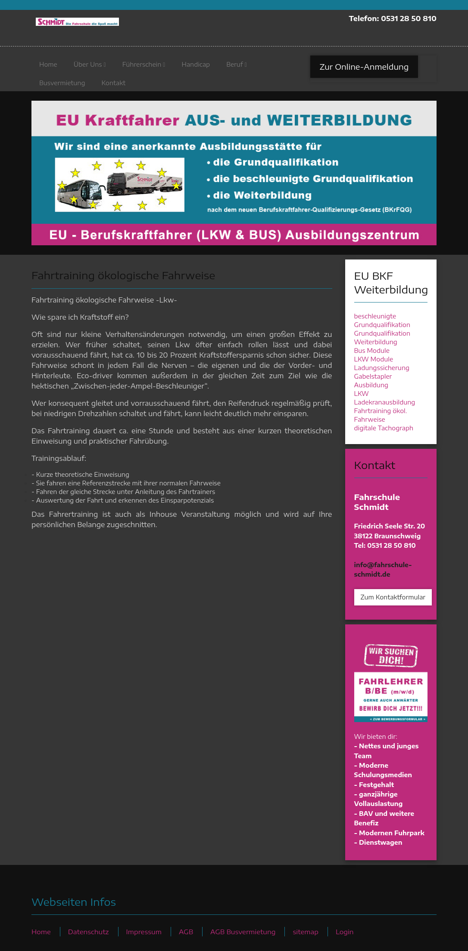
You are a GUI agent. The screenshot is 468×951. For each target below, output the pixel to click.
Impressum (144, 931)
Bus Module (372, 350)
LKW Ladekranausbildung (384, 398)
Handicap (195, 66)
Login (345, 931)
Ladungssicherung (382, 367)
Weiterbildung (375, 342)
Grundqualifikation (382, 333)
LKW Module (373, 359)
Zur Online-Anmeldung (364, 69)
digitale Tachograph (384, 428)
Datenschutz (88, 931)
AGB (186, 931)
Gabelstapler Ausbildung (373, 381)
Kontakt (113, 85)
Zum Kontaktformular (393, 597)
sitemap (305, 931)
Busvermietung (62, 85)
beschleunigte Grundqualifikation (382, 320)
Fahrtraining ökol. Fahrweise (380, 415)
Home (48, 66)
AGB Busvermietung (242, 931)
